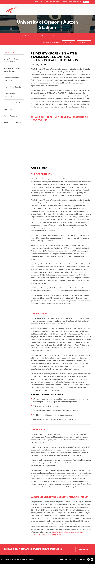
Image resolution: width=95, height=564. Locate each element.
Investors (48, 1)
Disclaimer (63, 559)
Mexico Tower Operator (12, 87)
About (36, 1)
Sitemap (82, 559)
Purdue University (10, 116)
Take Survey (83, 549)
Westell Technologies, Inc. (14, 559)
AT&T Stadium (9, 109)
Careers (64, 1)
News (42, 1)
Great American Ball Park (13, 103)
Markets (56, 11)
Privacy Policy (73, 559)
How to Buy (84, 42)
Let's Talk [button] (69, 42)
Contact (87, 11)
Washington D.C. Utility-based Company (12, 69)
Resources (56, 1)
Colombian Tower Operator (10, 94)
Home (6, 36)
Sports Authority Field (12, 122)
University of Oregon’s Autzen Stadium (46, 36)
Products (67, 11)
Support (77, 11)
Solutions (46, 11)
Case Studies (26, 36)
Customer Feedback (74, 1)
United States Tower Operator (11, 79)
